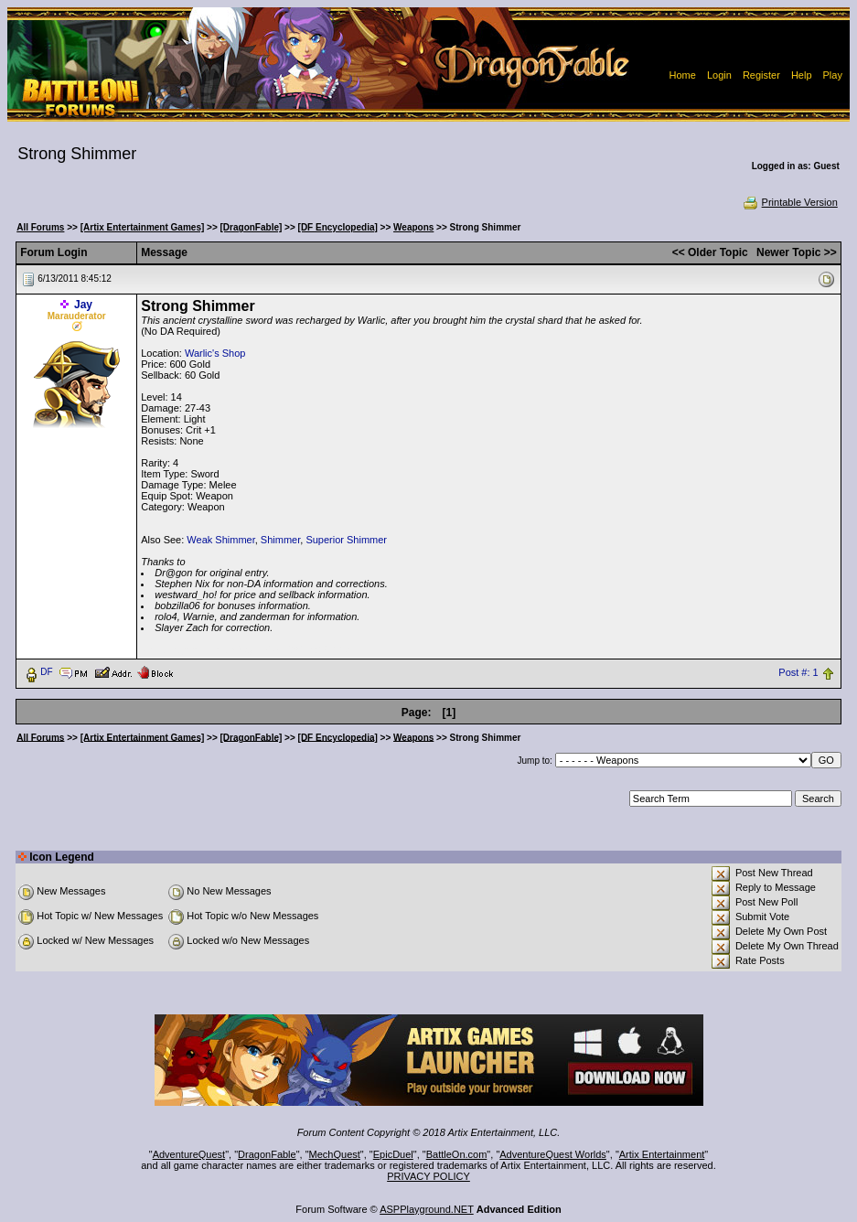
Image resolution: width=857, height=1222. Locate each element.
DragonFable (267, 1154)
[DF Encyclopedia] (338, 227)
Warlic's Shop (215, 353)
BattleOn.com (456, 1154)
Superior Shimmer (346, 539)
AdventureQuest (189, 1154)
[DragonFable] (251, 227)
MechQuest (334, 1154)
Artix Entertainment (662, 1154)
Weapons (413, 227)
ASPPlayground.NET (427, 1209)
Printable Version (790, 202)
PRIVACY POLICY (428, 1176)
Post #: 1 (798, 672)
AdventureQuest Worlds (552, 1154)
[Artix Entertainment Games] (142, 227)
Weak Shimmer (220, 539)
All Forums (40, 227)
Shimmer (280, 539)
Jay (83, 304)
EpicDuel (393, 1154)
